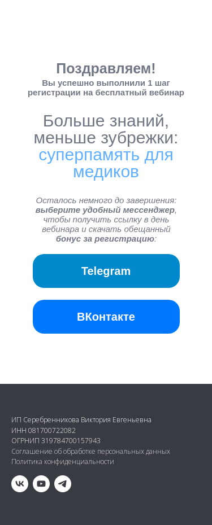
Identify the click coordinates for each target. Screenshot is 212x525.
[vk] (19, 483)
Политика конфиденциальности (62, 461)
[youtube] (41, 483)
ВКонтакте (106, 316)
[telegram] (62, 483)
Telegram (106, 271)
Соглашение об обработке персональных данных (90, 451)
